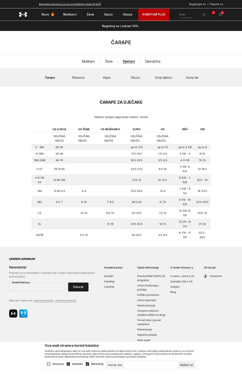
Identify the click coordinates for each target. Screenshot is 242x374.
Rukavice (78, 77)
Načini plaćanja (146, 305)
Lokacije (109, 286)
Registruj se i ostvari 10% (120, 26)
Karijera (174, 286)
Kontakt (108, 276)
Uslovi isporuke (146, 300)
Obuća (135, 77)
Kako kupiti (143, 340)
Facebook (216, 276)
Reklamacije (144, 329)
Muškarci (88, 61)
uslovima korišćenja (43, 300)
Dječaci (129, 61)
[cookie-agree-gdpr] (186, 364)
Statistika (77, 364)
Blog (173, 292)
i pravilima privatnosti (65, 300)
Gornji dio (192, 77)
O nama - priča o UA (182, 276)
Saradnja (109, 281)
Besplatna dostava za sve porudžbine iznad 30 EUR (70, 4)
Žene (109, 61)
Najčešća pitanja (147, 334)
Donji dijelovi (163, 77)
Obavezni (58, 364)
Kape (106, 77)
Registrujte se (197, 4)
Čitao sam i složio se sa (42, 300)
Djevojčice (152, 61)
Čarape (50, 77)
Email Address (21, 282)
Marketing (97, 364)
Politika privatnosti (148, 294)
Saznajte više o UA (181, 281)
